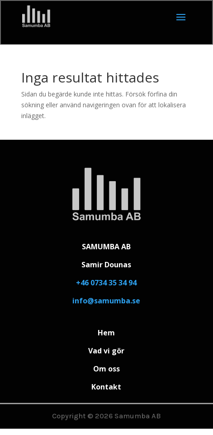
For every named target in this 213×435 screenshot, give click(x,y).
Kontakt (106, 387)
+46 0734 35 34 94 (106, 283)
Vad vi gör (106, 351)
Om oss (106, 369)
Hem (106, 333)
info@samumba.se (106, 301)
